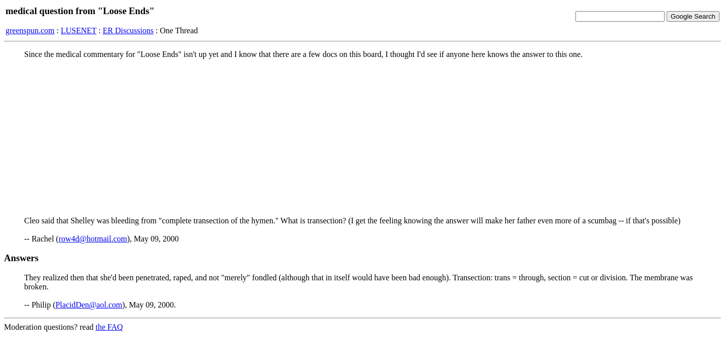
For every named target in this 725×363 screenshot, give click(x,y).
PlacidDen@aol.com (88, 304)
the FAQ (109, 327)
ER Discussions (128, 30)
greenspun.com (30, 30)
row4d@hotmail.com (92, 238)
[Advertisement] (362, 137)
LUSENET (79, 30)
